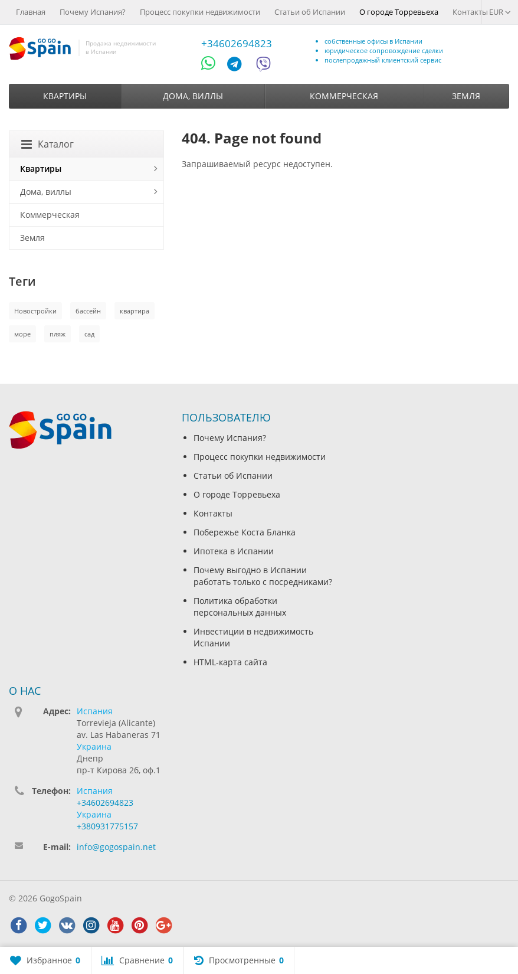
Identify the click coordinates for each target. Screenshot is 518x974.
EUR (500, 11)
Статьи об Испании (309, 11)
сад (89, 333)
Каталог (47, 144)
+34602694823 (236, 43)
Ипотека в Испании (234, 551)
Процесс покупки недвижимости (200, 11)
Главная (30, 11)
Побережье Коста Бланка (245, 532)
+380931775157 (107, 826)
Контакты (470, 11)
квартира (134, 310)
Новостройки (35, 310)
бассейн (88, 310)
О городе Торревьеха (398, 11)
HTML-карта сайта (230, 662)
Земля (466, 96)
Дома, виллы (193, 96)
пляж (57, 333)
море (22, 333)
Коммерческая (344, 96)
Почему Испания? (93, 11)
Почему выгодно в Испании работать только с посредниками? (263, 575)
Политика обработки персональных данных (240, 606)
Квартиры (65, 96)
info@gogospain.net (116, 846)
